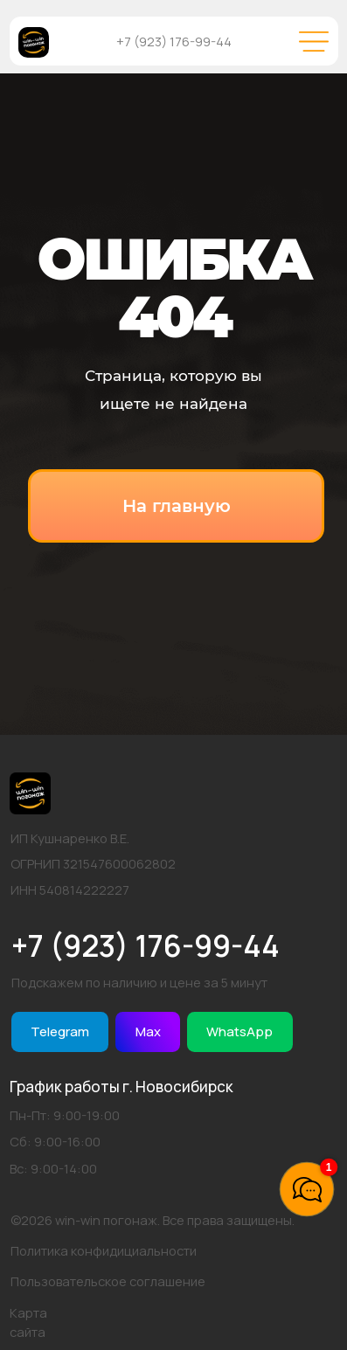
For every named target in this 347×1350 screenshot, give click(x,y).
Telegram (60, 1031)
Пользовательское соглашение (107, 1281)
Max (148, 1031)
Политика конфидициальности (103, 1250)
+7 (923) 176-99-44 (174, 41)
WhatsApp (239, 1031)
